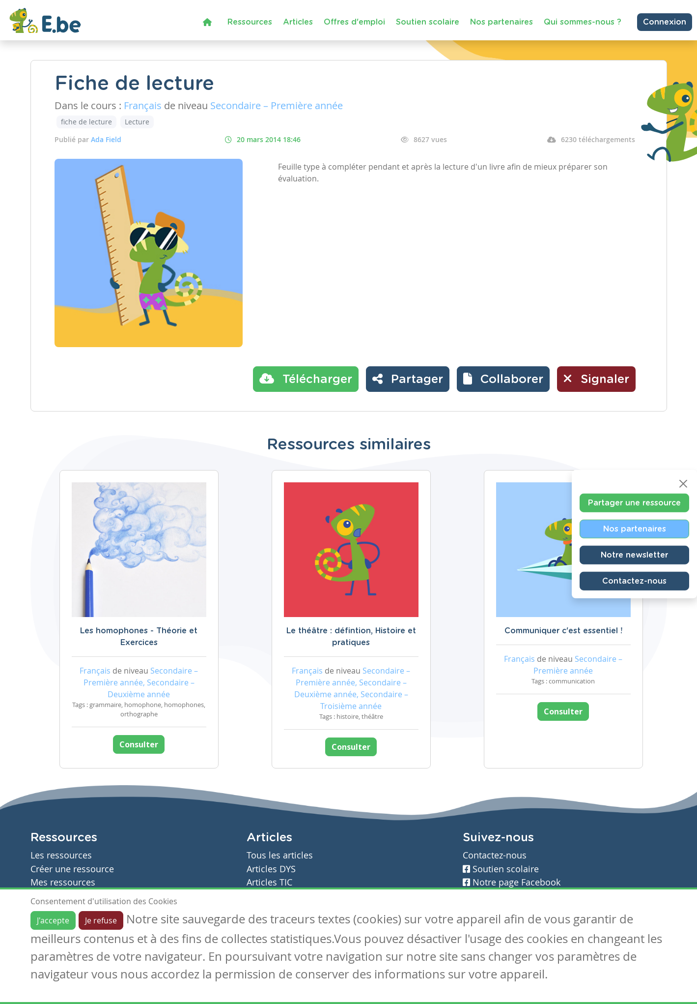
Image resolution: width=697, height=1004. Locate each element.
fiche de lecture (86, 121)
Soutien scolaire (427, 22)
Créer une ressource (72, 869)
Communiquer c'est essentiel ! (563, 631)
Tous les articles (280, 855)
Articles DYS (271, 869)
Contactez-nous (634, 581)
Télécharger (305, 378)
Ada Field (106, 139)
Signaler (596, 378)
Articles (298, 22)
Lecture (137, 121)
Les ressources (61, 855)
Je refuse (101, 920)
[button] (503, 379)
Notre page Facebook (511, 882)
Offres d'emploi (354, 22)
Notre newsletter (634, 555)
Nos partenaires (501, 22)
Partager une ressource (634, 503)
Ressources (249, 22)
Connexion (664, 22)
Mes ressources (62, 882)
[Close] (683, 484)
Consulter (138, 744)
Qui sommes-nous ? (582, 22)
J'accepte (53, 920)
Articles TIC (269, 882)
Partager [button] (407, 378)
